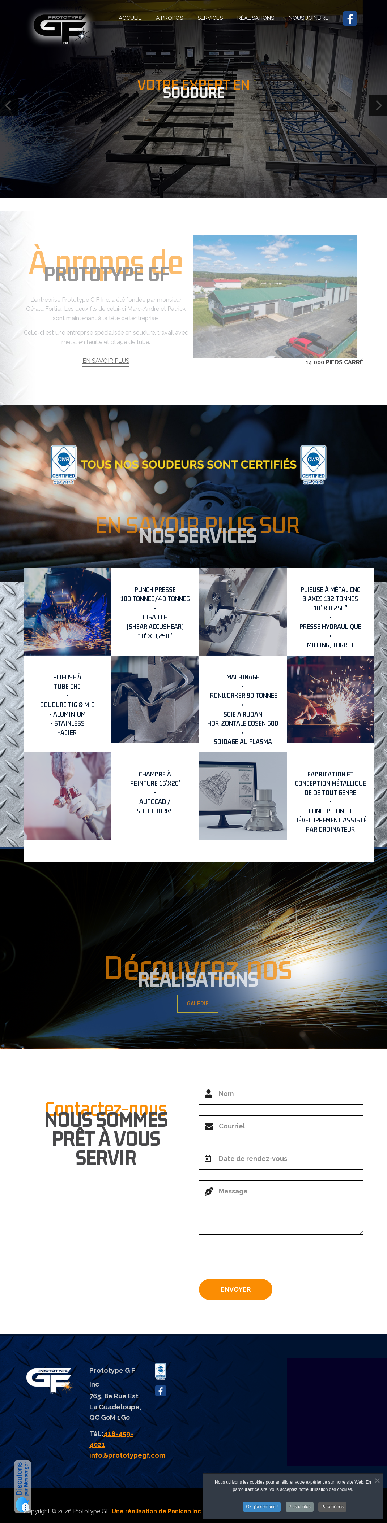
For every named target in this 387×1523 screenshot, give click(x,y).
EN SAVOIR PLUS (105, 378)
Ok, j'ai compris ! (262, 1507)
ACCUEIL (130, 18)
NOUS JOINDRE (308, 18)
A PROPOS (169, 18)
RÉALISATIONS (255, 18)
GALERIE (204, 1003)
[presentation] (254, 1259)
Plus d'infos (300, 1507)
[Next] (378, 105)
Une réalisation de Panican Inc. (157, 1511)
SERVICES (210, 18)
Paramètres (332, 1507)
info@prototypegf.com (127, 1455)
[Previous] (9, 105)
